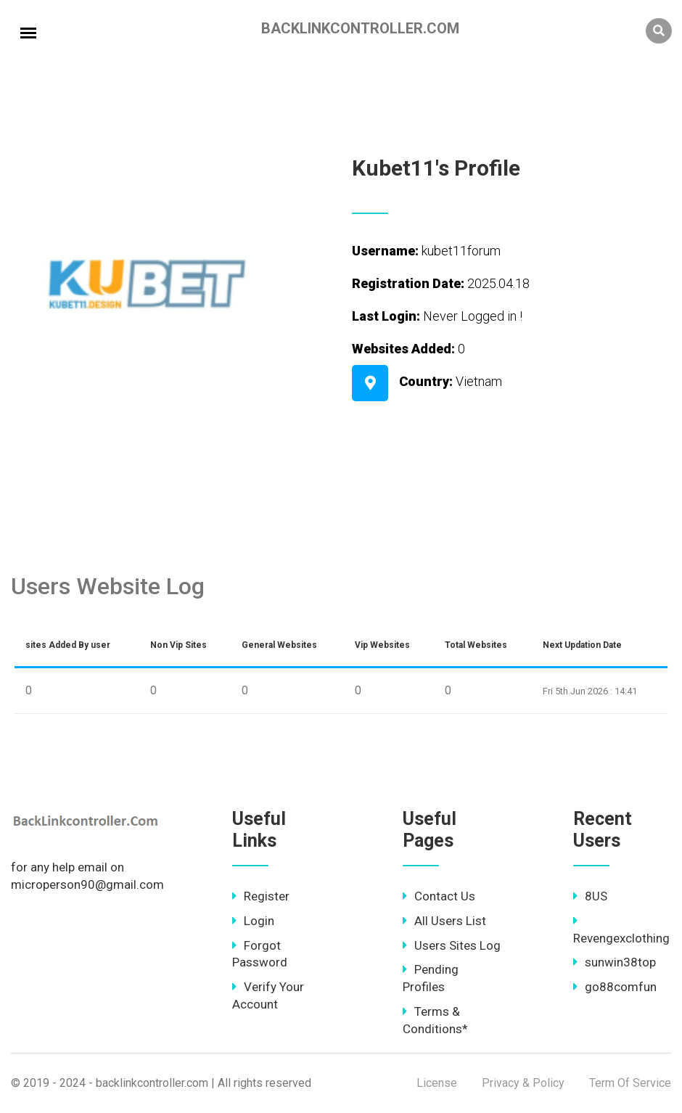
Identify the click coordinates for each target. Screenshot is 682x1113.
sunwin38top (614, 962)
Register (260, 896)
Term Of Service (630, 1083)
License (436, 1083)
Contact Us (439, 896)
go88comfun (615, 986)
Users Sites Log (452, 945)
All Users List (444, 920)
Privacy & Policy (523, 1083)
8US (590, 896)
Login (253, 920)
